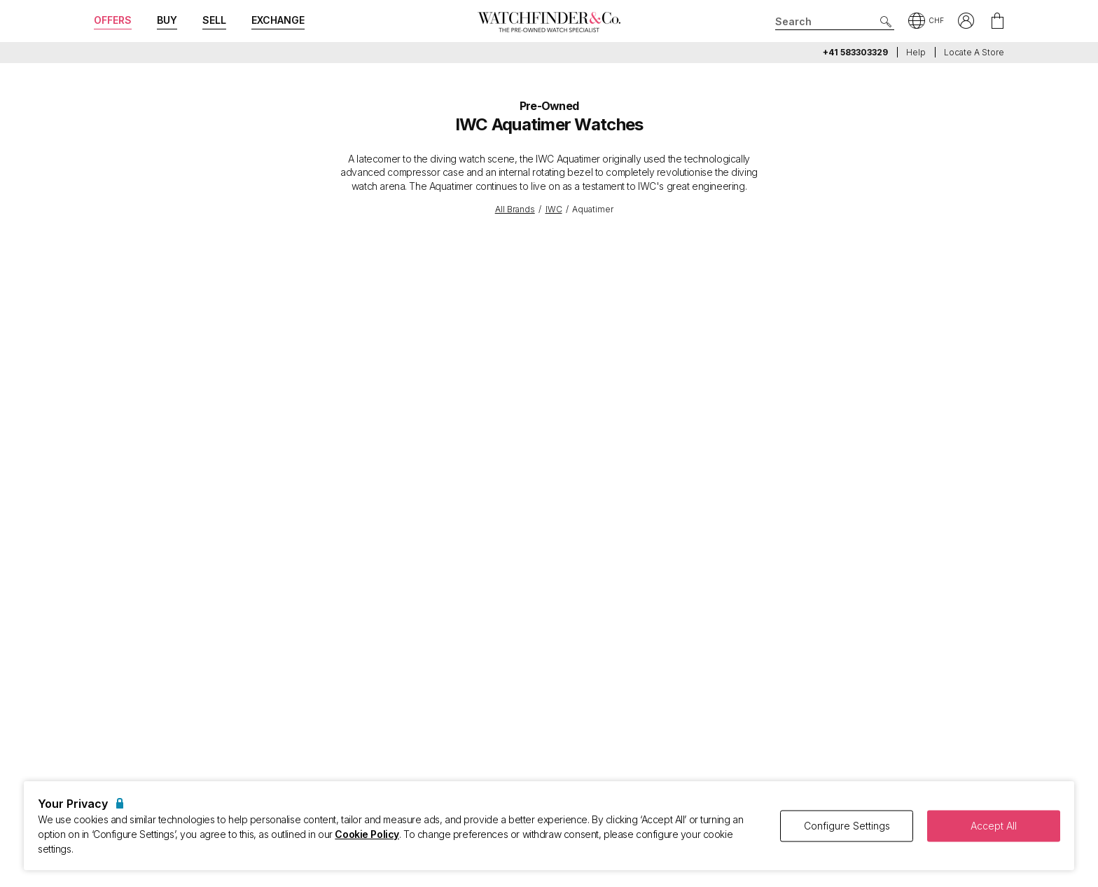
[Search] (834, 21)
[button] (926, 22)
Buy (167, 20)
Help (916, 52)
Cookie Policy (367, 834)
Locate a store (974, 52)
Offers (113, 20)
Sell (214, 20)
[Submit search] (885, 22)
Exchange (278, 20)
